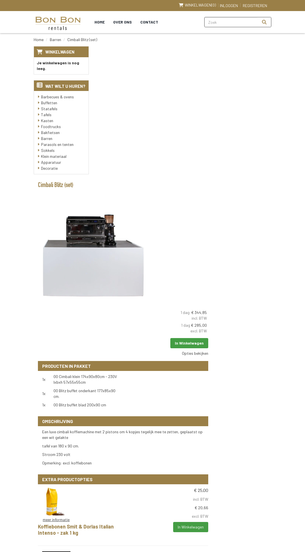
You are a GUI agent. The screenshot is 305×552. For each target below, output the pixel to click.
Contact (149, 22)
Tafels (46, 114)
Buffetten (49, 102)
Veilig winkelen (190, 457)
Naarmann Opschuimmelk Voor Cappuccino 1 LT (177, 356)
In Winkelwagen (248, 92)
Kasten (47, 120)
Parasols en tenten (57, 144)
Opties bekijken (254, 102)
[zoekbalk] (231, 22)
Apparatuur (51, 162)
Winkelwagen (59, 51)
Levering (185, 446)
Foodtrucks (51, 126)
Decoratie (49, 168)
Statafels (49, 108)
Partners (125, 457)
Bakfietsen (50, 132)
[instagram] (141, 531)
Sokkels (48, 150)
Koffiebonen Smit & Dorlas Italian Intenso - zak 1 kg (180, 300)
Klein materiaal (53, 156)
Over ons (122, 22)
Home (99, 22)
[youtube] (116, 531)
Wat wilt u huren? (61, 86)
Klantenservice (52, 525)
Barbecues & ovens (57, 96)
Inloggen (229, 5)
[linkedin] (128, 531)
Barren (55, 39)
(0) (197, 5)
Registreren (255, 5)
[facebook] (103, 531)
